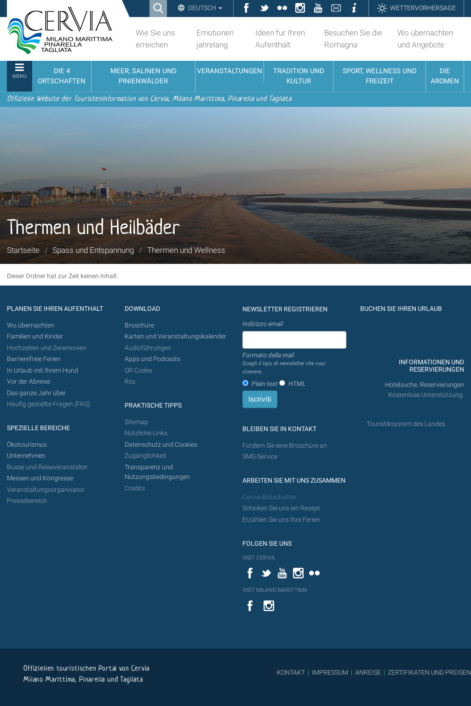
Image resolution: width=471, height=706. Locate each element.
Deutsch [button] (204, 8)
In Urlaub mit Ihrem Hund (42, 370)
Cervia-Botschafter (269, 497)
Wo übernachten (30, 325)
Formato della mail (294, 363)
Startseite (23, 250)
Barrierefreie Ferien (34, 359)
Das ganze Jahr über (36, 393)
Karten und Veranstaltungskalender (175, 336)
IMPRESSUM (330, 672)
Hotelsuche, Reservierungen (424, 385)
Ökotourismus (27, 445)
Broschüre (139, 325)
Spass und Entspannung (93, 250)
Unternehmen (26, 456)
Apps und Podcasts (152, 359)
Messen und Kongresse (40, 478)
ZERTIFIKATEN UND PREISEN (429, 672)
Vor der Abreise (28, 381)
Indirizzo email (262, 323)
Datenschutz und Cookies (162, 445)
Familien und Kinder (35, 336)
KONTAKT (291, 672)
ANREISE (368, 672)
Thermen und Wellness (186, 250)
